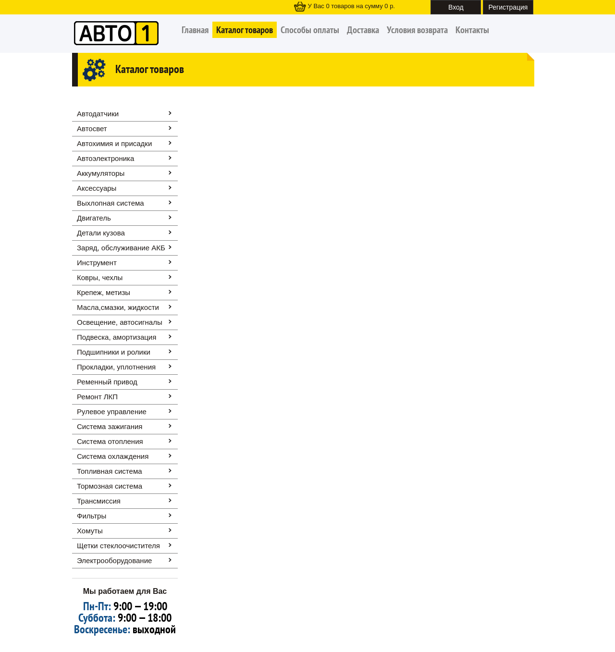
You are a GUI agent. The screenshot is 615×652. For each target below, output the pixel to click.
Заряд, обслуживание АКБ (121, 248)
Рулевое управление (112, 411)
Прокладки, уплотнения (116, 367)
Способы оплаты (310, 30)
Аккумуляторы (100, 173)
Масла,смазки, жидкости (118, 307)
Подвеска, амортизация (116, 337)
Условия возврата (417, 30)
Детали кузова (101, 233)
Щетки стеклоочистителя (118, 545)
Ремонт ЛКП (97, 397)
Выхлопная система (110, 203)
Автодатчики (98, 114)
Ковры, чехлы (100, 277)
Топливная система (109, 471)
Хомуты (90, 531)
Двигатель (94, 218)
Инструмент (97, 262)
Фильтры (91, 516)
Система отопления (110, 441)
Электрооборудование (114, 560)
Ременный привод (107, 382)
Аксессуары (96, 188)
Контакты (472, 30)
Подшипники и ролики (113, 352)
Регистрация (508, 7)
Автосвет (92, 128)
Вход (456, 7)
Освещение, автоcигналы (119, 322)
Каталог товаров (244, 30)
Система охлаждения (112, 456)
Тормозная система (109, 486)
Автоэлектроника (105, 158)
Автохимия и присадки (114, 143)
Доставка (363, 30)
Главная (195, 30)
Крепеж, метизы (103, 292)
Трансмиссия (99, 501)
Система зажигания (109, 426)
